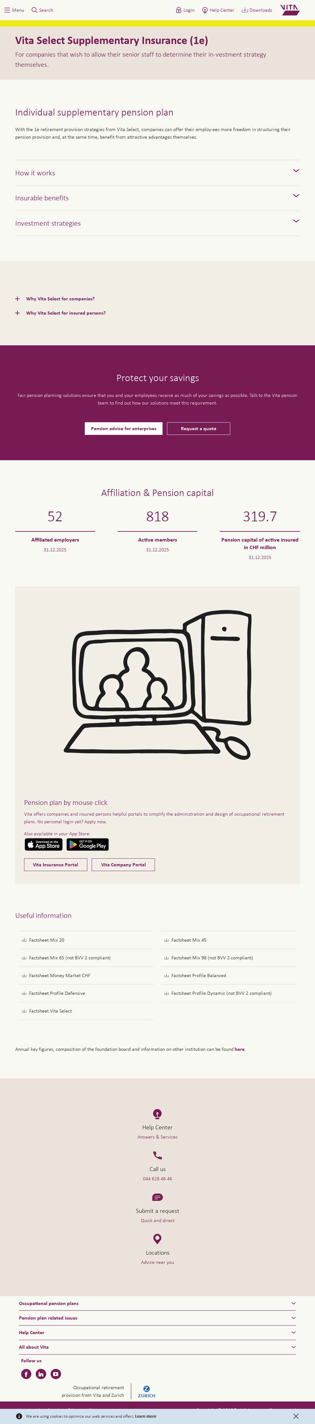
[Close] (296, 1416)
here (239, 1049)
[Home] (295, 10)
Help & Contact (269, 1409)
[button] (13, 10)
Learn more (145, 1416)
